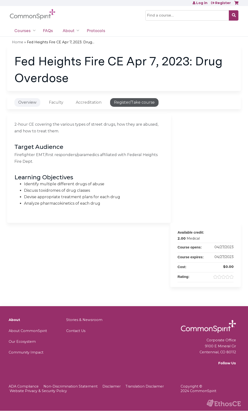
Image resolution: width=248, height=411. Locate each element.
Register (223, 3)
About (68, 30)
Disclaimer (111, 386)
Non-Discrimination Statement (70, 386)
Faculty (56, 102)
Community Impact (26, 352)
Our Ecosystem (22, 341)
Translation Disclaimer (144, 386)
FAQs (48, 30)
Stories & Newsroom (84, 320)
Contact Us (75, 331)
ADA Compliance (24, 386)
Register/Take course (134, 102)
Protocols (96, 30)
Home (17, 42)
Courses (22, 30)
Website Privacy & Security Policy (38, 391)
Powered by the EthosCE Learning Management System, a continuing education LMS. (224, 403)
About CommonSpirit (28, 331)
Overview (27, 102)
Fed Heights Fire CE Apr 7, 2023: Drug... (60, 42)
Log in (201, 3)
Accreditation (88, 102)
